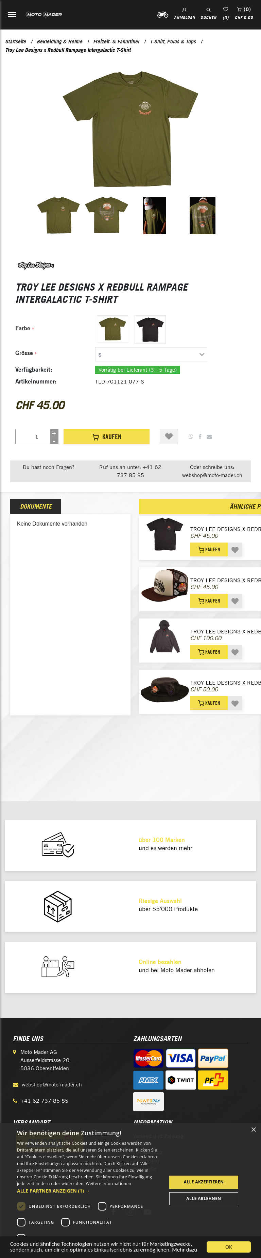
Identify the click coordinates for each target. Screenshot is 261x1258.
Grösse (24, 352)
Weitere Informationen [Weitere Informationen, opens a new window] (109, 1183)
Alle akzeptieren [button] (204, 1182)
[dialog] (130, 1190)
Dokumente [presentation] (36, 506)
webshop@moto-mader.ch (52, 1084)
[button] (89, 1190)
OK (228, 1247)
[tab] (123, 354)
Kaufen (106, 437)
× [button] (253, 1130)
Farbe (22, 328)
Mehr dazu (185, 1250)
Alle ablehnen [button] (203, 1198)
